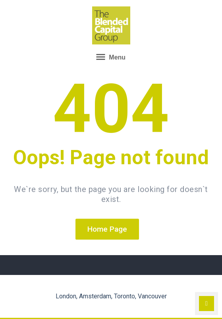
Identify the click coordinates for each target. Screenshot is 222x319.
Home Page (107, 229)
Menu (111, 57)
